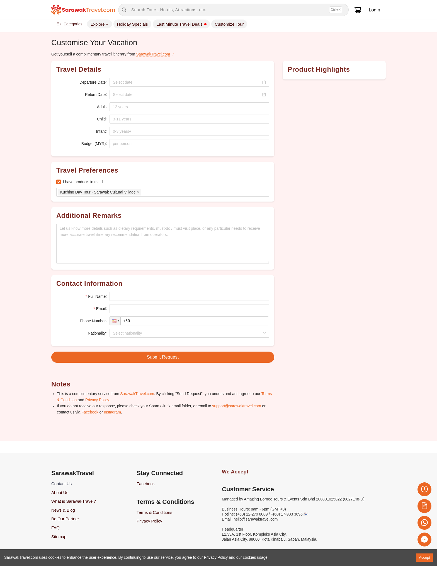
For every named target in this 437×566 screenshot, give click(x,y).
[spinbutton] (189, 107)
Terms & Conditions (154, 512)
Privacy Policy (97, 400)
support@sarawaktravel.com (236, 406)
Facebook (89, 412)
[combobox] (187, 333)
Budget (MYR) (93, 143)
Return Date (95, 94)
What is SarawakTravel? (73, 501)
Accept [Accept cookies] (424, 557)
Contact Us (61, 483)
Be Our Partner (65, 518)
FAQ (55, 527)
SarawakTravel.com (153, 54)
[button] (115, 321)
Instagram (112, 412)
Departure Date (92, 82)
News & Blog (63, 510)
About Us (59, 492)
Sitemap (58, 536)
